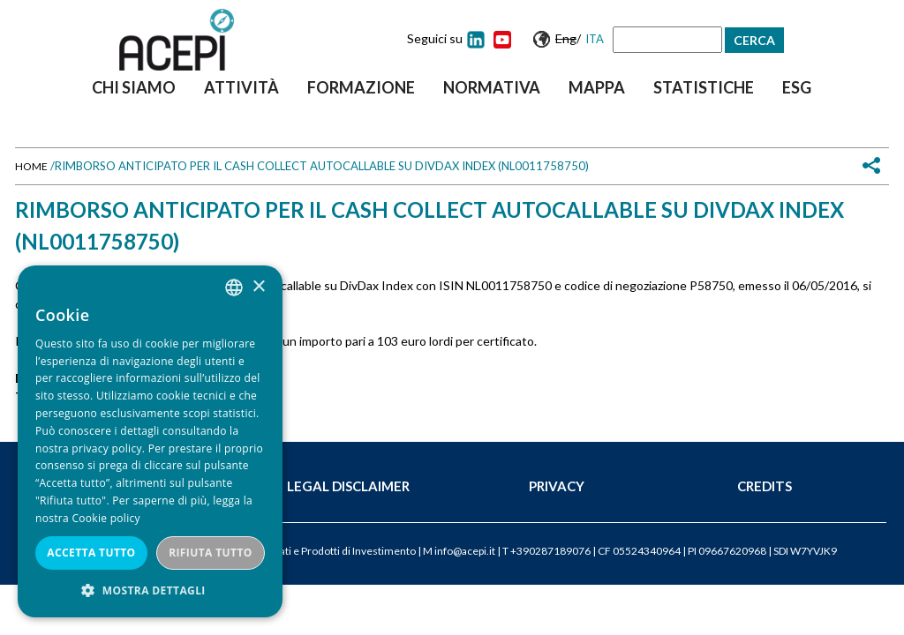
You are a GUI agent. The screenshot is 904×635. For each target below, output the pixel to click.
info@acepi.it (464, 550)
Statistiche (703, 87)
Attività (241, 87)
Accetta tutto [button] (91, 552)
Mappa (597, 87)
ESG (796, 87)
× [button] (258, 287)
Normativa (491, 87)
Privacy (556, 486)
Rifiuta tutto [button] (210, 552)
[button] (150, 590)
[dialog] (150, 441)
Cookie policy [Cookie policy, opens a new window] (105, 518)
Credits (764, 486)
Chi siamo (134, 87)
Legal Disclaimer (348, 486)
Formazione (361, 87)
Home (31, 166)
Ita (594, 39)
